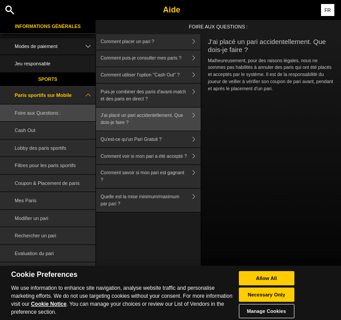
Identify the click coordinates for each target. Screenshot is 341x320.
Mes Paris (25, 200)
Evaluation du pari (34, 253)
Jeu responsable (33, 63)
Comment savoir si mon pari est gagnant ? (151, 176)
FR (328, 10)
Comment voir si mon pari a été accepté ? (151, 156)
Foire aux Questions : (38, 113)
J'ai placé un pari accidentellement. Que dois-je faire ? (151, 119)
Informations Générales (48, 26)
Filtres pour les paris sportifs (45, 165)
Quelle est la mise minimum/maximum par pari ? (151, 200)
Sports (47, 79)
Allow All (266, 282)
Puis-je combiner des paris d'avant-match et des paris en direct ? (151, 95)
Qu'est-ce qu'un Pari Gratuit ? (151, 139)
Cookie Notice (49, 308)
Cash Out (25, 130)
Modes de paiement (55, 46)
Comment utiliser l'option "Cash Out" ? (151, 75)
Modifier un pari (31, 218)
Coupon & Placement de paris (47, 183)
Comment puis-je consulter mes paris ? (151, 58)
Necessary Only (266, 299)
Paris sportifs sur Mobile (55, 95)
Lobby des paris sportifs (40, 148)
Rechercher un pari (35, 235)
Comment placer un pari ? (151, 41)
